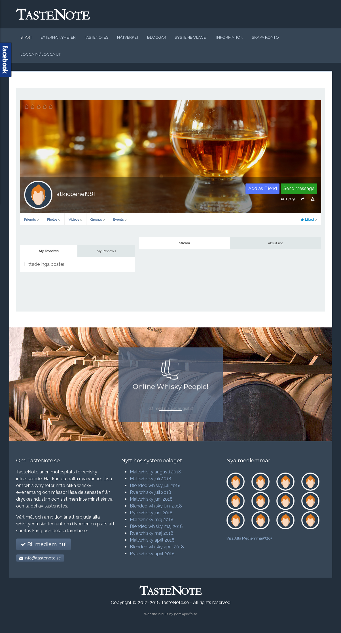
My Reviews (106, 251)
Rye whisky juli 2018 (150, 492)
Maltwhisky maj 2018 (151, 519)
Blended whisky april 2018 (157, 547)
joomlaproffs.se (185, 614)
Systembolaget (191, 37)
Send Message (298, 188)
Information (229, 37)
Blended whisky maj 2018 (156, 526)
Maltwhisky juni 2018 (151, 499)
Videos (75, 220)
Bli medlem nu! (43, 544)
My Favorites (48, 251)
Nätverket (128, 37)
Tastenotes (96, 37)
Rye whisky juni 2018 (151, 512)
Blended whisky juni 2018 (156, 506)
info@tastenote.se (40, 558)
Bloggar (156, 37)
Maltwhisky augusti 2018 (155, 472)
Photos (53, 220)
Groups (97, 220)
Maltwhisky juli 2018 (150, 478)
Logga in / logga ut (40, 54)
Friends (31, 220)
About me (275, 243)
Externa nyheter (58, 37)
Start (26, 37)
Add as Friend (262, 188)
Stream (184, 243)
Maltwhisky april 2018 (152, 540)
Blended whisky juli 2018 (155, 485)
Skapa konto (265, 37)
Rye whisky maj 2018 (151, 533)
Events (120, 220)
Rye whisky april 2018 (152, 553)
